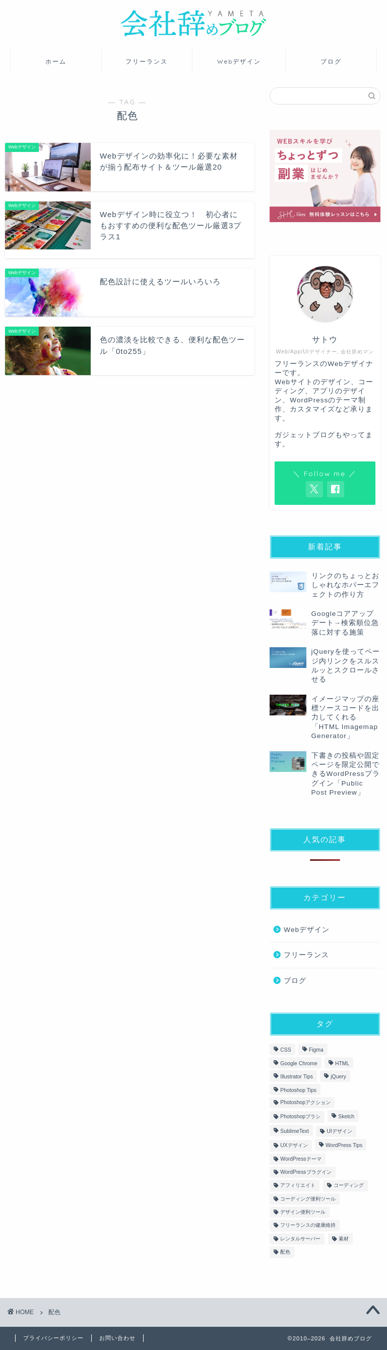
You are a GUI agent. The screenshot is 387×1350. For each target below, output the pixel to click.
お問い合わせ (117, 1338)
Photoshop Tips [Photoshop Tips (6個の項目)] (298, 1090)
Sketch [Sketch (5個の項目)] (346, 1117)
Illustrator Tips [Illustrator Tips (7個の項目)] (296, 1077)
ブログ (331, 61)
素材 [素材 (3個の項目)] (344, 1238)
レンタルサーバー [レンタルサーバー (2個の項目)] (300, 1238)
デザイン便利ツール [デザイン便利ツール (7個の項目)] (303, 1212)
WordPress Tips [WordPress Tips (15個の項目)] (344, 1146)
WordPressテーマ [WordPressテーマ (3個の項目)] (300, 1159)
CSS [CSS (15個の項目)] (285, 1050)
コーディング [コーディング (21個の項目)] (349, 1185)
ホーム (56, 61)
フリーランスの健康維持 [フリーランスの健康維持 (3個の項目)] (308, 1225)
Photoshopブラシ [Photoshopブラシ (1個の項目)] (300, 1117)
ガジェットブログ (305, 435)
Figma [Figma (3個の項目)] (316, 1050)
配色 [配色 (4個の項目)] (285, 1252)
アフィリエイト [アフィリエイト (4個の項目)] (297, 1185)
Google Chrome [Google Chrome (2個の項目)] (298, 1063)
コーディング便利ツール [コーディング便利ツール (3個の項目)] (308, 1199)
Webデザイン (239, 61)
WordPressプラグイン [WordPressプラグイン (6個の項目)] (305, 1172)
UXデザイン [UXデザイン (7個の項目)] (293, 1146)
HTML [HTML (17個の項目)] (342, 1063)
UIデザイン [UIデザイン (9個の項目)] (339, 1131)
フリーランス (146, 61)
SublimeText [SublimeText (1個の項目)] (294, 1131)
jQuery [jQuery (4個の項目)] (338, 1077)
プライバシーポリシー (53, 1338)
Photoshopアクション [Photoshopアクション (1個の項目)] (305, 1102)
